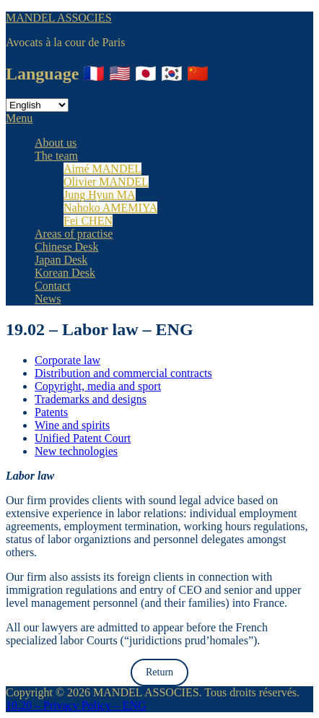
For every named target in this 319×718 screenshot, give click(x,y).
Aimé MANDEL (102, 169)
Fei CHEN (88, 221)
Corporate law (67, 360)
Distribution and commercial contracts (123, 373)
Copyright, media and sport (98, 386)
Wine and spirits (72, 425)
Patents (51, 412)
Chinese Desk (66, 247)
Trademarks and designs (91, 399)
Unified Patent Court (83, 438)
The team (56, 156)
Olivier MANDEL (106, 182)
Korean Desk (65, 273)
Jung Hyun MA (100, 195)
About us (56, 143)
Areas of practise (74, 234)
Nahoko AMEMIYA (110, 208)
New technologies (76, 451)
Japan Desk (61, 260)
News (48, 299)
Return (159, 672)
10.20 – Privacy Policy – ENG (76, 705)
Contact (53, 286)
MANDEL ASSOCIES (59, 18)
